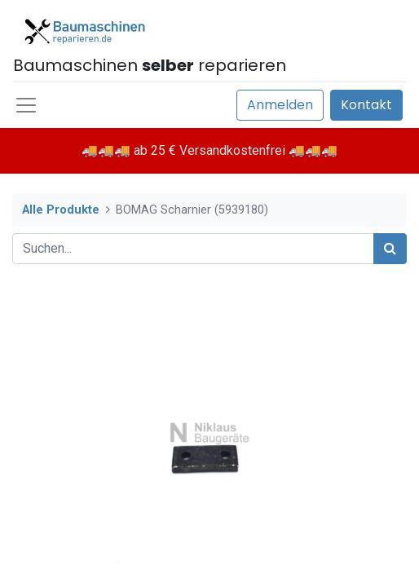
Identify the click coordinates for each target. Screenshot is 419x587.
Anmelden (280, 104)
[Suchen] (390, 248)
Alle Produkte (60, 210)
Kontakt (366, 104)
